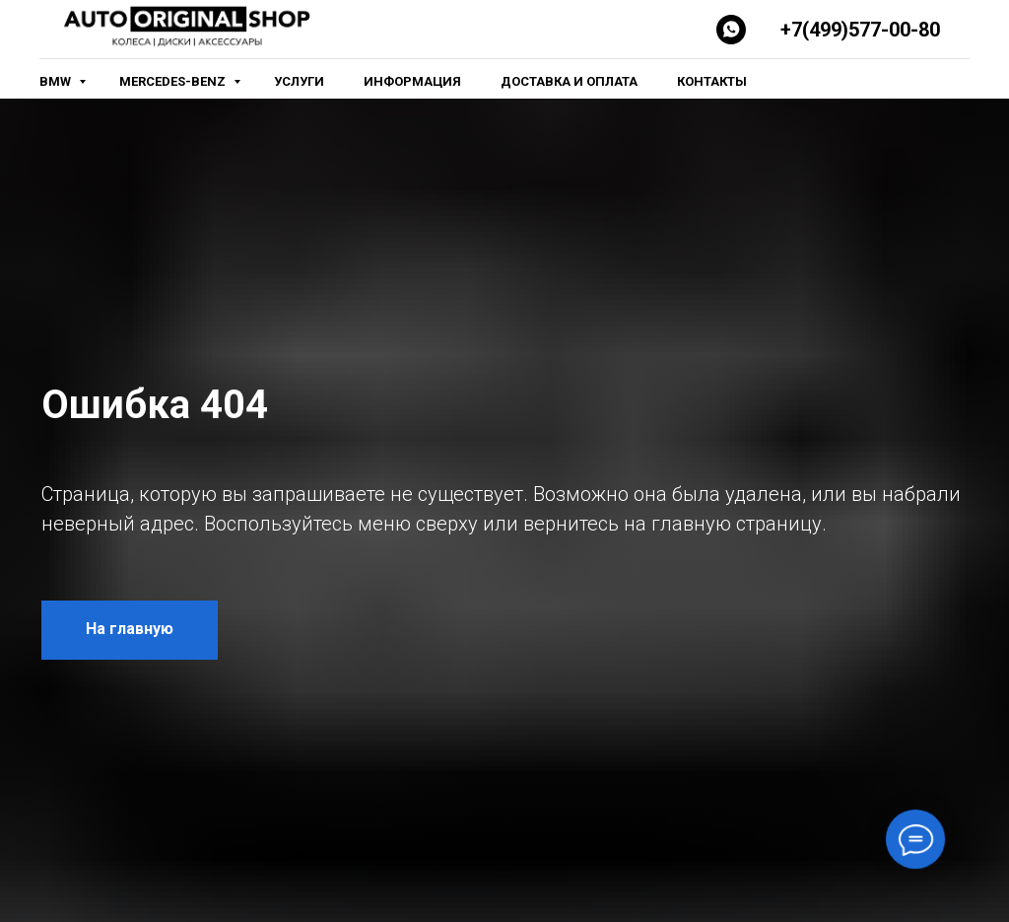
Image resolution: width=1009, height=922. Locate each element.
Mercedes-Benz (174, 81)
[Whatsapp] (731, 29)
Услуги (299, 81)
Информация (412, 81)
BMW (56, 81)
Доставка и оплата (569, 81)
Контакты (712, 81)
